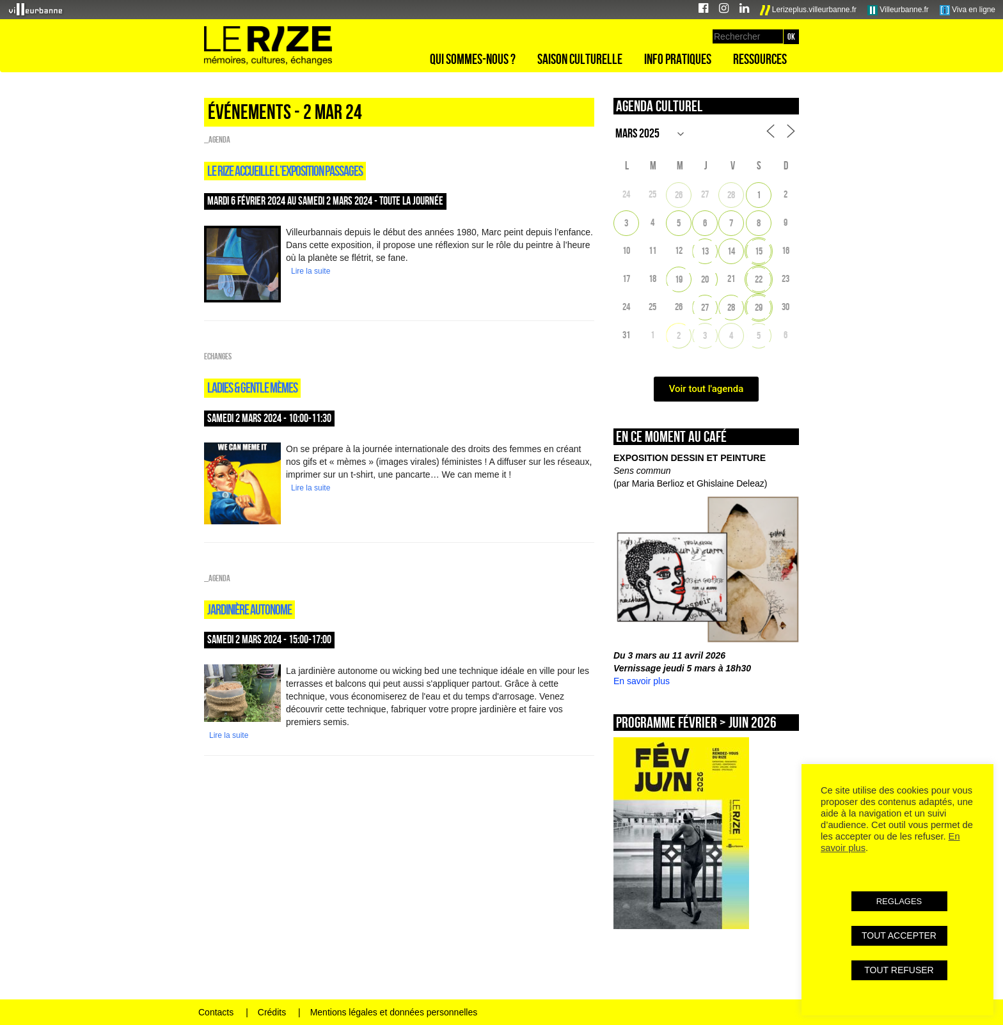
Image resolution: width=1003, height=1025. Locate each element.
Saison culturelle (579, 59)
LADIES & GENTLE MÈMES (252, 387)
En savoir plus (641, 681)
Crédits (272, 1012)
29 (758, 307)
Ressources (760, 59)
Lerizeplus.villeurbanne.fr (808, 10)
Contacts (215, 1012)
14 (731, 251)
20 (705, 279)
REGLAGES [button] (899, 901)
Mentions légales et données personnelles (394, 1012)
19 (679, 279)
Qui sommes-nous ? (473, 59)
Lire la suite (310, 271)
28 (731, 194)
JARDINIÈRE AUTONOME (249, 609)
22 (758, 279)
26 (679, 194)
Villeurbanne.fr (898, 10)
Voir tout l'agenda (706, 389)
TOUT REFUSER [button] (898, 970)
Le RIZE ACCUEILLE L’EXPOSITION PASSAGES (285, 170)
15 (758, 251)
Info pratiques (677, 59)
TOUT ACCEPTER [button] (899, 935)
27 (705, 307)
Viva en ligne (967, 10)
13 (705, 251)
